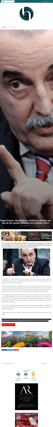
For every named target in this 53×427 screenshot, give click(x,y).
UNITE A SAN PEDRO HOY (8, 381)
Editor (21, 281)
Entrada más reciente (9, 420)
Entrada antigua (44, 420)
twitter (10, 406)
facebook (4, 406)
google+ (16, 406)
